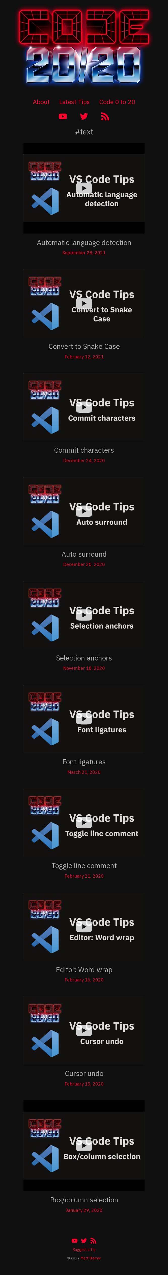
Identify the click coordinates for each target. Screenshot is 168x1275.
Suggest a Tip (84, 1249)
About (41, 102)
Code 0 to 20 (117, 102)
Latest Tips (74, 102)
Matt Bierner (90, 1258)
